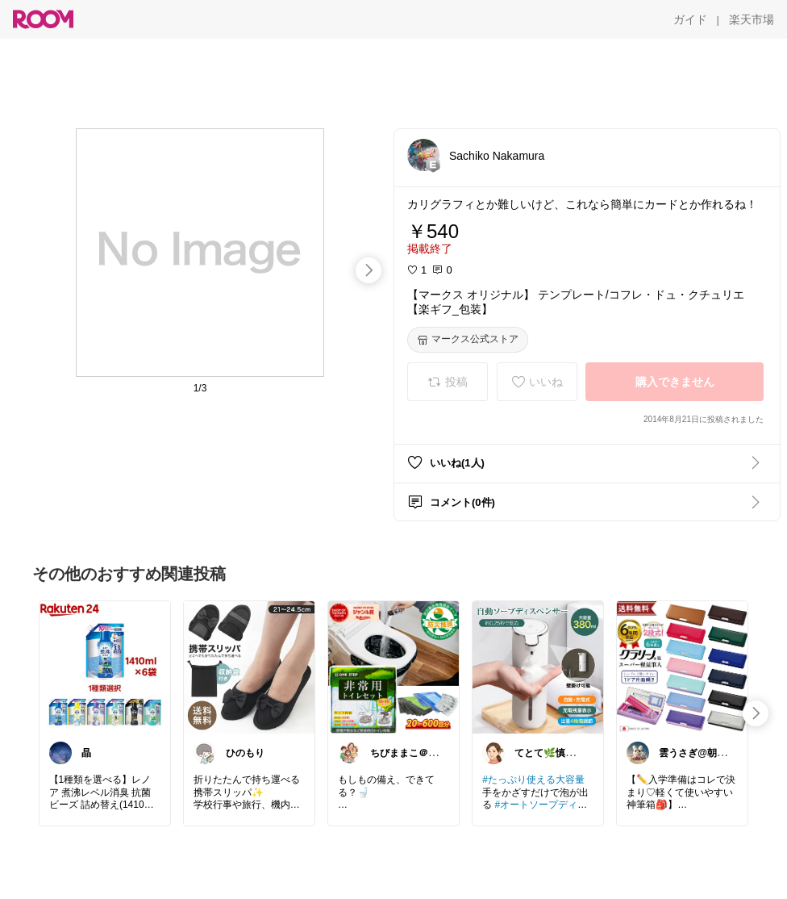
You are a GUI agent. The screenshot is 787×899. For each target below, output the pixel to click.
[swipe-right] (368, 270)
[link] (105, 666)
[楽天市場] (751, 19)
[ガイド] (690, 19)
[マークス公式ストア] (467, 340)
